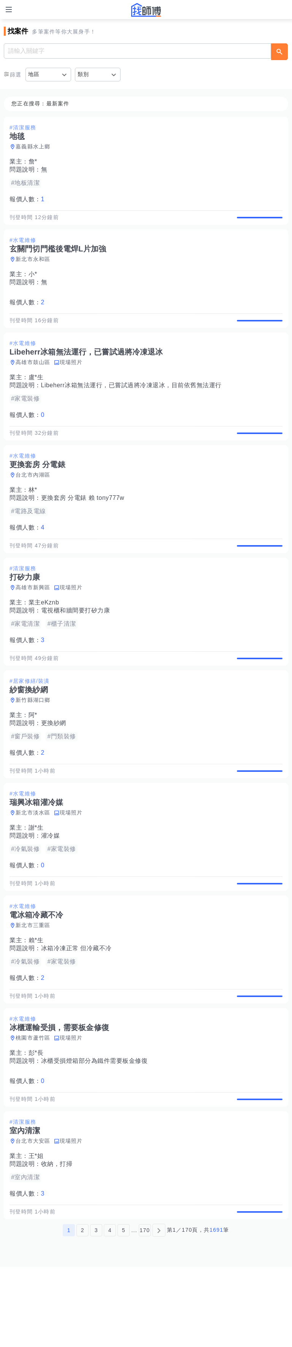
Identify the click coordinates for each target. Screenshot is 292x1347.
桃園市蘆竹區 (33, 1102)
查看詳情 (259, 221)
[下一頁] (158, 1310)
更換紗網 (53, 763)
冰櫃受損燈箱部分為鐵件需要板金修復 (94, 1124)
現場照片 (71, 378)
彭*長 (36, 1116)
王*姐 (36, 1228)
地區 (34, 74)
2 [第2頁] (82, 1310)
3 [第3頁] (96, 1310)
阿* (33, 755)
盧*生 (36, 393)
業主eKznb (44, 634)
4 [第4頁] (110, 1310)
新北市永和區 (33, 267)
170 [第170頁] (145, 1310)
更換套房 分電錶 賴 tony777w (82, 521)
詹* (33, 161)
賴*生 (36, 996)
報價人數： (27, 199)
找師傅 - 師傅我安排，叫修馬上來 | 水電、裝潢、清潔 (146, 10)
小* (33, 282)
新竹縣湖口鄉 (33, 740)
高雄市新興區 (33, 619)
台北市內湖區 (33, 499)
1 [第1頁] (69, 1310)
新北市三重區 (33, 981)
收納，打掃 (57, 1235)
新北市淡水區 (33, 860)
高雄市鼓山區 (33, 378)
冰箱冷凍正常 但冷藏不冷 (76, 1004)
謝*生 (36, 875)
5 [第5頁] (123, 1310)
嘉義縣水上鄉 (33, 146)
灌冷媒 (50, 883)
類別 (83, 74)
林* (33, 513)
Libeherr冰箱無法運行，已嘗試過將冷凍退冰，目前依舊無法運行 (131, 401)
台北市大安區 (33, 1213)
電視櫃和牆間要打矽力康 (75, 642)
